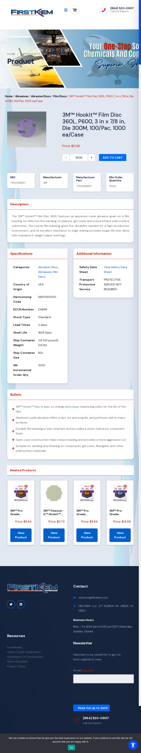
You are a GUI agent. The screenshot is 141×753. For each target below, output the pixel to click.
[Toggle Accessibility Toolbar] (133, 745)
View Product (21, 535)
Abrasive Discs (41, 96)
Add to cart (113, 158)
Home (11, 54)
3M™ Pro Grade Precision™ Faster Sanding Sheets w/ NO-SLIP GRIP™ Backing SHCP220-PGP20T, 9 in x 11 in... (21, 512)
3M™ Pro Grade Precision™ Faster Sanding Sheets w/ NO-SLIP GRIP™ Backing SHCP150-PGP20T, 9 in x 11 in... (120, 512)
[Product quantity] (79, 157)
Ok (71, 747)
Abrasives (21, 96)
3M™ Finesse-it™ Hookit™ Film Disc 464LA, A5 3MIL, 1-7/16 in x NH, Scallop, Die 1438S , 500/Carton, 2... (53, 512)
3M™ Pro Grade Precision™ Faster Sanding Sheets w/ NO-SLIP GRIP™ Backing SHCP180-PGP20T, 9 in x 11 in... (87, 512)
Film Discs (60, 96)
